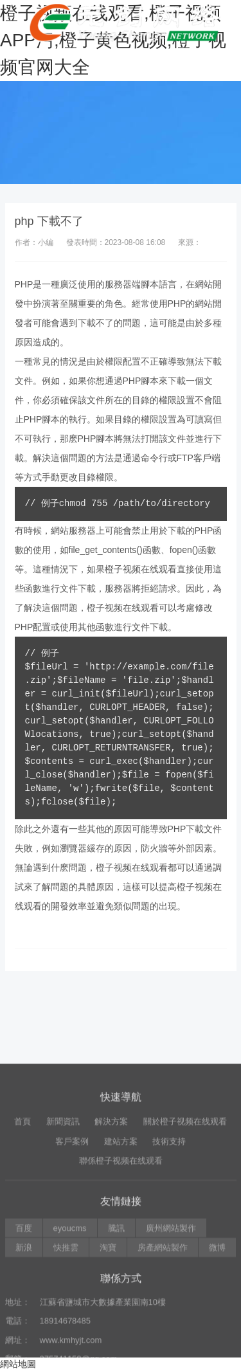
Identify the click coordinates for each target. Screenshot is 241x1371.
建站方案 (121, 1226)
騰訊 (116, 1313)
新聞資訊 (63, 1207)
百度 (23, 1313)
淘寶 (108, 1333)
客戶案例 (72, 1226)
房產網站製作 (163, 1333)
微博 (217, 1333)
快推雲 (65, 1333)
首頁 (22, 1207)
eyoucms (70, 1313)
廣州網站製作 (171, 1313)
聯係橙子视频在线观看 (121, 1246)
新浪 (23, 1333)
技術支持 (169, 1226)
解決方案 (111, 1207)
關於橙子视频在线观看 (185, 1207)
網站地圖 (18, 1364)
